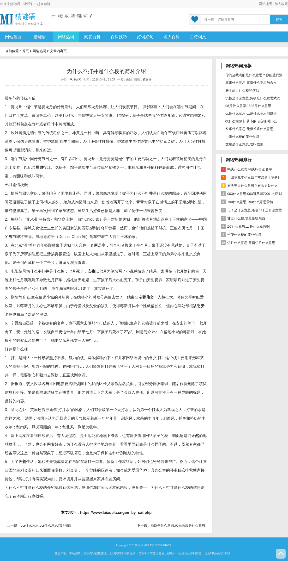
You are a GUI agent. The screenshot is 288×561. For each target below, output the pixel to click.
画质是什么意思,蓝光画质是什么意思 (177, 525)
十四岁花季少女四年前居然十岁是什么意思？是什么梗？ (251, 178)
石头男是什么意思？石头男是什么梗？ (249, 186)
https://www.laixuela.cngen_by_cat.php (115, 513)
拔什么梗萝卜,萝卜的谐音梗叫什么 (251, 121)
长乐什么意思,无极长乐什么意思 (249, 129)
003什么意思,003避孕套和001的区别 (251, 193)
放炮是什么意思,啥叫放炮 (244, 144)
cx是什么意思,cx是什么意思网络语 (251, 113)
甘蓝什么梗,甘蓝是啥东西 (243, 218)
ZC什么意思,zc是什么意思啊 (245, 226)
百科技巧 (119, 37)
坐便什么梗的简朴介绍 (241, 234)
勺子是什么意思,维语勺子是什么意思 (251, 210)
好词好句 (145, 37)
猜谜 (47, 4)
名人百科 (171, 37)
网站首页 (13, 37)
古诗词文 (198, 37)
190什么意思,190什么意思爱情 (247, 201)
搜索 (279, 19)
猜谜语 (15, 4)
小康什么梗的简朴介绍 (242, 136)
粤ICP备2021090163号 (158, 545)
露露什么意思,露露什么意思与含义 (251, 83)
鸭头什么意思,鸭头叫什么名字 (246, 169)
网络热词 (66, 37)
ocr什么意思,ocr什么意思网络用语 (46, 525)
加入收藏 (281, 4)
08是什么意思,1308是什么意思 (248, 106)
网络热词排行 (239, 159)
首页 (25, 51)
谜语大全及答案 (32, 24)
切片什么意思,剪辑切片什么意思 (248, 242)
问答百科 (92, 37)
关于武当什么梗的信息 (242, 90)
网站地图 (265, 4)
